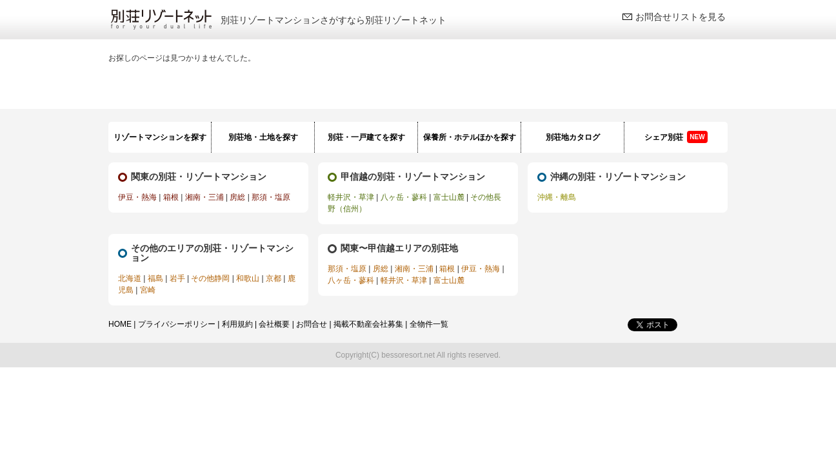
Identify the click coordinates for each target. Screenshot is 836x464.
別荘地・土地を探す (263, 137)
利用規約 (237, 324)
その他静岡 (210, 278)
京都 (273, 278)
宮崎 (147, 290)
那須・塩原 (271, 197)
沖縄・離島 (556, 197)
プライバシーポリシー (176, 324)
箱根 (171, 197)
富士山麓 (448, 197)
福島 (155, 278)
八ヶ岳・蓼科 (404, 197)
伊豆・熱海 (137, 197)
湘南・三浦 (204, 197)
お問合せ (311, 324)
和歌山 (247, 278)
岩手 (177, 278)
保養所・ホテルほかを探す (469, 137)
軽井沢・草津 (351, 197)
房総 (237, 197)
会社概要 (274, 324)
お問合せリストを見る (680, 17)
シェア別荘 (675, 137)
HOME (120, 324)
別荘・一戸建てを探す (366, 137)
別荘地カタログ (573, 137)
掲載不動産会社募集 (368, 324)
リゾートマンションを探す (160, 137)
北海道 (129, 278)
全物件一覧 (429, 324)
